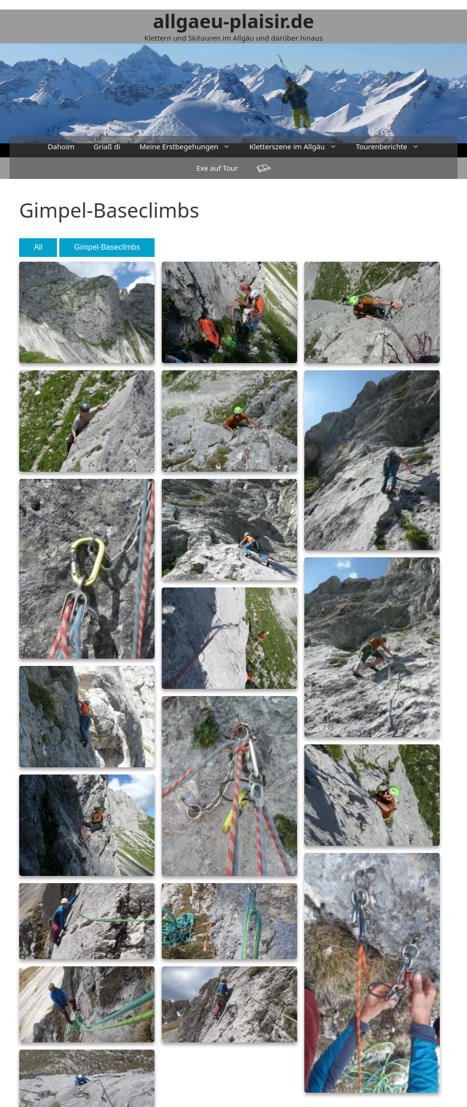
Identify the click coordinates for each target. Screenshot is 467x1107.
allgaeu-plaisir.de (233, 21)
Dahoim (61, 146)
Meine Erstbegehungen (189, 146)
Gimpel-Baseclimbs (107, 247)
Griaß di (107, 146)
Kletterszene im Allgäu (297, 146)
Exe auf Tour (217, 168)
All (38, 247)
